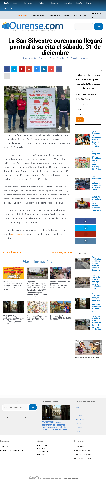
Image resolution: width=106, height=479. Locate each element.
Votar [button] (79, 115)
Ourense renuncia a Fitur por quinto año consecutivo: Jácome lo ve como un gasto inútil (60, 280)
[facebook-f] (53, 422)
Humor (80, 408)
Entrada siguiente (62, 248)
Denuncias (94, 293)
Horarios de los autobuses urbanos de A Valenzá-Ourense (96, 180)
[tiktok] (102, 13)
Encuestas (94, 270)
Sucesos (81, 404)
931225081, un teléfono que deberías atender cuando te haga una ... (96, 199)
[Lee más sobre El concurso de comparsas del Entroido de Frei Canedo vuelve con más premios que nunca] (13, 268)
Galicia (80, 387)
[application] (18, 3)
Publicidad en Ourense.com (11, 427)
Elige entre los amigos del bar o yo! (87, 334)
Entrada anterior (11, 248)
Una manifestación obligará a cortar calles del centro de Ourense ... (96, 240)
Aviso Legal (79, 423)
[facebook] (92, 13)
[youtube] (99, 13)
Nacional (81, 391)
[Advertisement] (88, 357)
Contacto (4, 423)
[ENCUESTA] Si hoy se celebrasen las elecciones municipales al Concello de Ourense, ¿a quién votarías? (13, 316)
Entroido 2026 (55, 13)
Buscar (98, 23)
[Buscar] (38, 385)
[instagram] (97, 13)
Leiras (65, 13)
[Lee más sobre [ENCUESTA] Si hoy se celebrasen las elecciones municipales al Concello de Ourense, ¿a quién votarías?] (13, 302)
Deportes (44, 54)
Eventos (53, 54)
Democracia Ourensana (87, 90)
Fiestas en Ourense (40, 13)
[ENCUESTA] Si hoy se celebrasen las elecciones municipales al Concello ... (96, 280)
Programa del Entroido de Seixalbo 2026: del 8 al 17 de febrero (60, 314)
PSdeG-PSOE (83, 100)
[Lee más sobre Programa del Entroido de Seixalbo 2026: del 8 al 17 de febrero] (60, 302)
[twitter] (95, 13)
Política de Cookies (82, 427)
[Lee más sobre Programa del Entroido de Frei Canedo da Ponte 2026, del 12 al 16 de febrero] (37, 302)
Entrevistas (82, 396)
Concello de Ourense (79, 54)
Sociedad (94, 191)
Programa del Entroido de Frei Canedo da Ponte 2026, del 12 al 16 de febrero (37, 315)
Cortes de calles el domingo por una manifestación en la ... (96, 259)
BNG (79, 105)
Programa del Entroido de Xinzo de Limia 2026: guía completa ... (96, 136)
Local (93, 173)
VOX (79, 110)
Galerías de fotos (76, 13)
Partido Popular (84, 95)
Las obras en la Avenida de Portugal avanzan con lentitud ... (96, 301)
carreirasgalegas (19, 230)
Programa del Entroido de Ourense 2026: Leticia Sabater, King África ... (96, 158)
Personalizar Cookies (83, 435)
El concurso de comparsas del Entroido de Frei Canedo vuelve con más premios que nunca (12, 281)
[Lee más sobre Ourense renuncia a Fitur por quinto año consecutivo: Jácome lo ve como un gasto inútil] (60, 268)
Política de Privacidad (83, 431)
